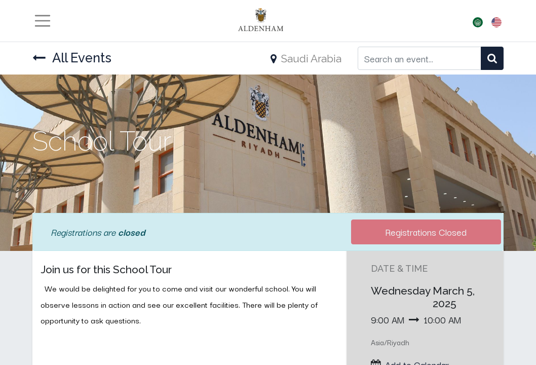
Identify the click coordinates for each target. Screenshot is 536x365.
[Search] (492, 58)
